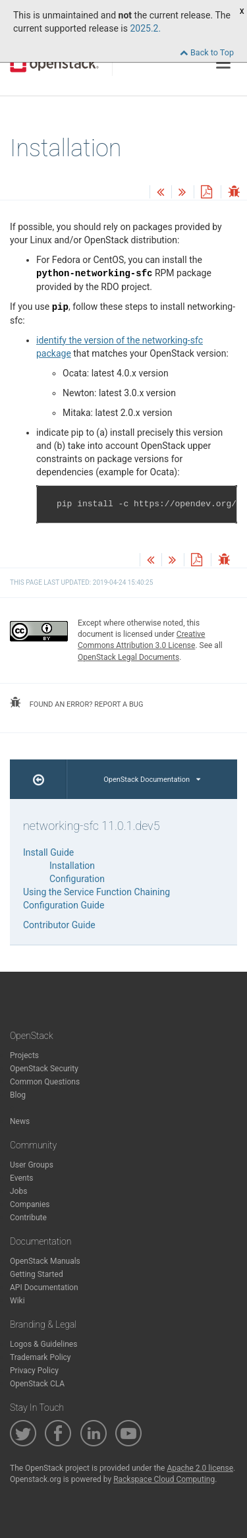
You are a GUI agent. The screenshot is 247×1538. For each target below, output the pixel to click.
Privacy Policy (34, 1370)
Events (22, 1178)
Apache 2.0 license (200, 1468)
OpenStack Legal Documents (128, 657)
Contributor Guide (59, 925)
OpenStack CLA (37, 1383)
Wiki (17, 1300)
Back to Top (207, 52)
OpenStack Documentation (151, 779)
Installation (72, 865)
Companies (30, 1204)
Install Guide (48, 852)
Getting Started (36, 1274)
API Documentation (44, 1287)
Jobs (18, 1191)
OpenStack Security (44, 1068)
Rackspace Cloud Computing (164, 1479)
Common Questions (45, 1081)
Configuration (77, 878)
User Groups (31, 1164)
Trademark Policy (40, 1357)
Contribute (28, 1217)
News (20, 1121)
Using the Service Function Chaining (96, 892)
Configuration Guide (63, 905)
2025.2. (145, 28)
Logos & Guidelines (43, 1344)
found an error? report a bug (76, 703)
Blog (18, 1095)
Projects (24, 1055)
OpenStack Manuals (45, 1261)
